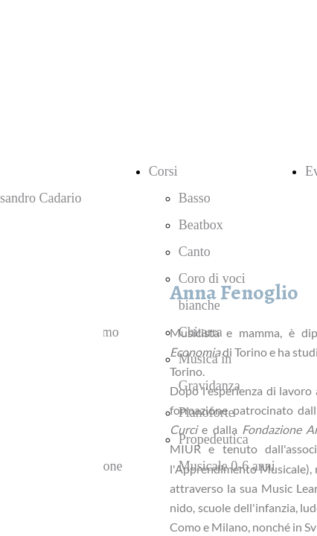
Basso (195, 198)
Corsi (163, 171)
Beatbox (201, 224)
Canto (195, 251)
